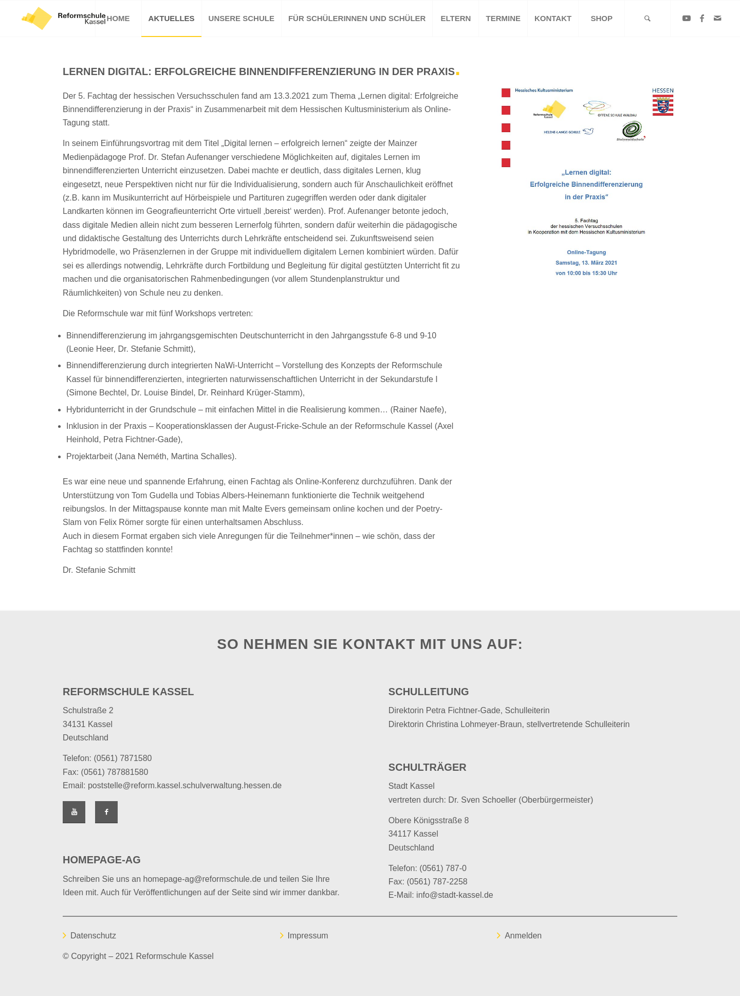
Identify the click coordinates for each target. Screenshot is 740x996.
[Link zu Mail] (717, 18)
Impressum (308, 935)
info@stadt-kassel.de (454, 895)
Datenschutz (93, 935)
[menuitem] (118, 19)
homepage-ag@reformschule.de (202, 879)
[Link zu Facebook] (702, 18)
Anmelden (523, 935)
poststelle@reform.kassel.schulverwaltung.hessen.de (185, 785)
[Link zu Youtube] (686, 18)
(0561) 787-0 (443, 868)
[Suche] (647, 19)
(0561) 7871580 (123, 758)
